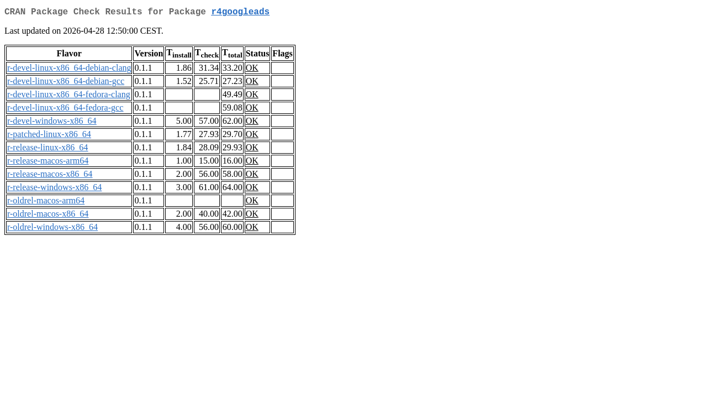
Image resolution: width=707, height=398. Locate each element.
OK (252, 70)
